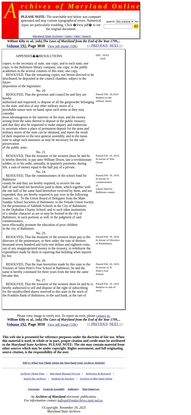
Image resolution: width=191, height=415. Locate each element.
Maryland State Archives (48, 36)
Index (68, 36)
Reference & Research (98, 373)
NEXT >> (116, 45)
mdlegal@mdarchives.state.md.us (80, 400)
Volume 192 (16, 46)
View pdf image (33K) (62, 46)
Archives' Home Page (32, 373)
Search (86, 36)
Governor (33, 389)
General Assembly (54, 389)
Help (77, 36)
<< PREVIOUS (97, 45)
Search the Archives (34, 378)
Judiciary (73, 389)
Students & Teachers (62, 378)
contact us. (103, 316)
